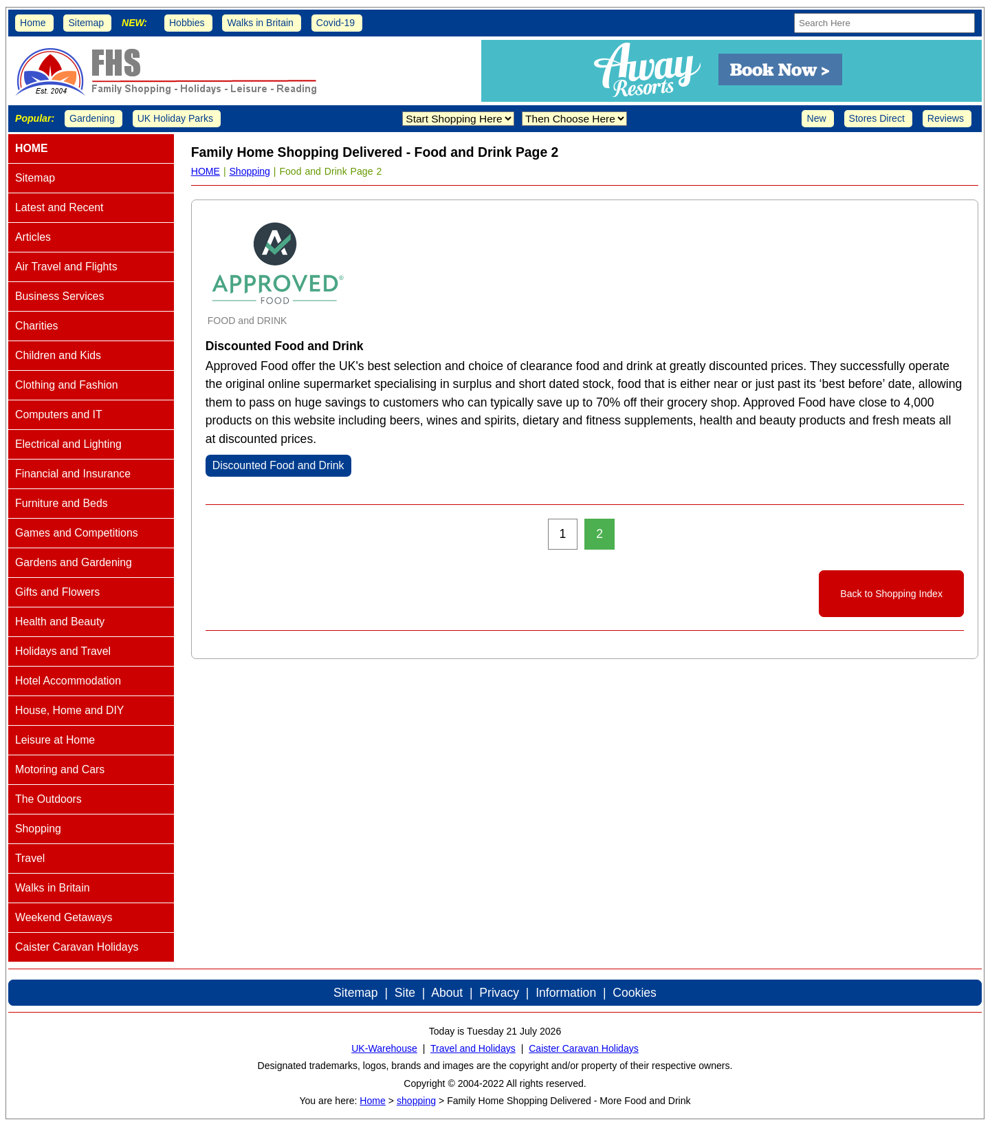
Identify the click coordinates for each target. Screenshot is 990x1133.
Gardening (92, 118)
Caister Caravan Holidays (584, 1048)
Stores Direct (877, 118)
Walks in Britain (260, 22)
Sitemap (86, 22)
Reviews (945, 118)
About (447, 993)
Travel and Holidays (473, 1048)
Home (33, 22)
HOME (205, 171)
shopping (416, 1100)
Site (405, 993)
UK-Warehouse (384, 1048)
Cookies (635, 993)
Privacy (499, 993)
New (816, 118)
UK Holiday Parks (175, 118)
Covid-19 (335, 22)
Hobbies (187, 22)
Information (566, 993)
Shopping (249, 171)
